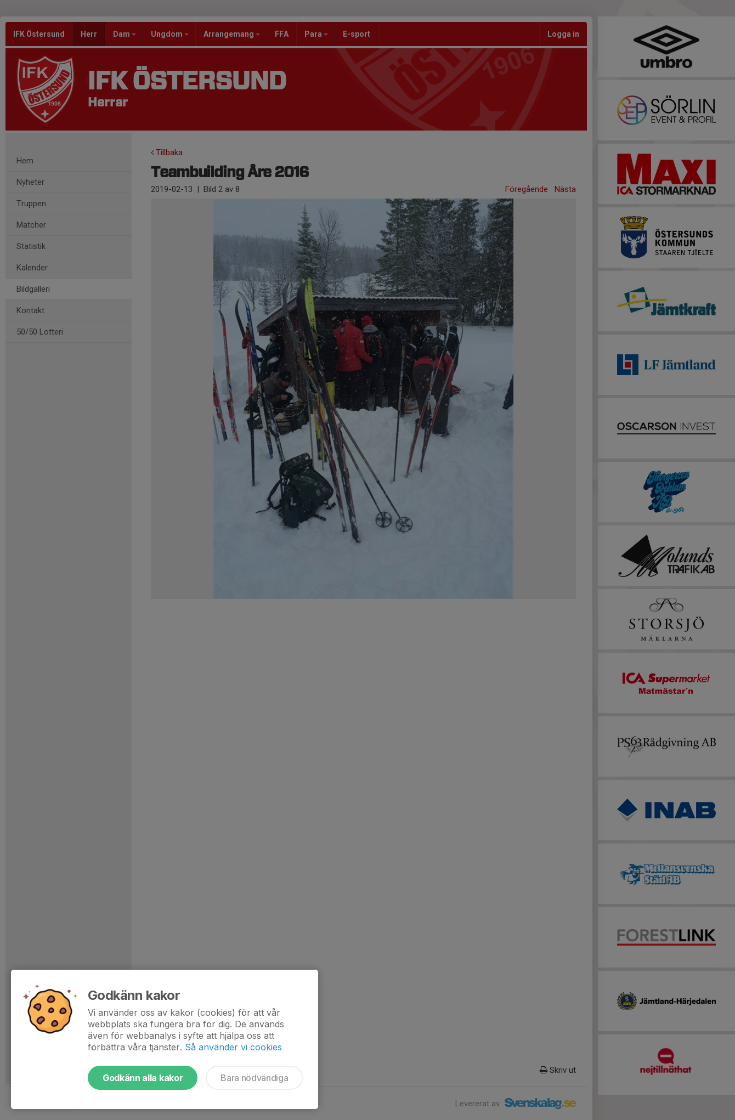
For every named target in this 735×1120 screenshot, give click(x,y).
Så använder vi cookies (233, 1047)
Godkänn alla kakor (143, 1077)
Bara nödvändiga (254, 1077)
